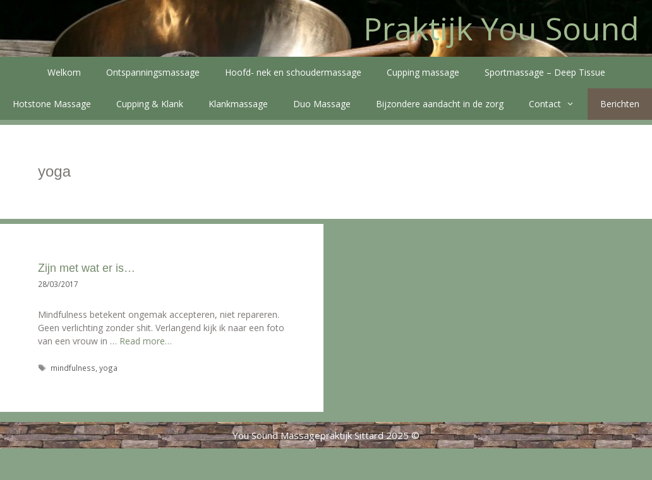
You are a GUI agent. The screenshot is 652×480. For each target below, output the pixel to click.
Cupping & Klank (149, 104)
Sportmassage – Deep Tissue (545, 72)
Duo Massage (322, 104)
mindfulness (73, 368)
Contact (558, 104)
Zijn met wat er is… (86, 268)
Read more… (145, 341)
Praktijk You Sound (501, 28)
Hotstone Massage (52, 104)
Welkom (64, 72)
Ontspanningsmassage (153, 72)
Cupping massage (423, 72)
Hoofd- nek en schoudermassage (293, 72)
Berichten (619, 104)
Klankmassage (238, 104)
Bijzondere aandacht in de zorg (440, 104)
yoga (108, 368)
